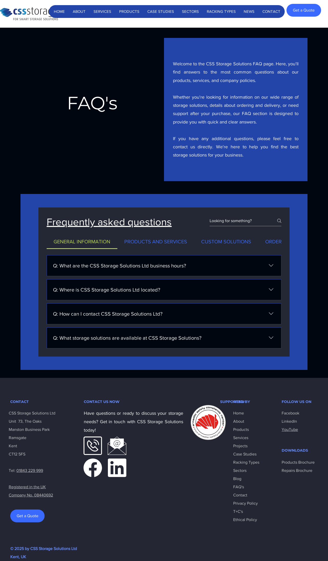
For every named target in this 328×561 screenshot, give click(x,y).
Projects (240, 446)
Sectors (240, 470)
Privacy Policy (245, 503)
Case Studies (245, 454)
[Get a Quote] (303, 10)
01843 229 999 (29, 470)
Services (240, 437)
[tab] (82, 241)
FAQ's (238, 487)
